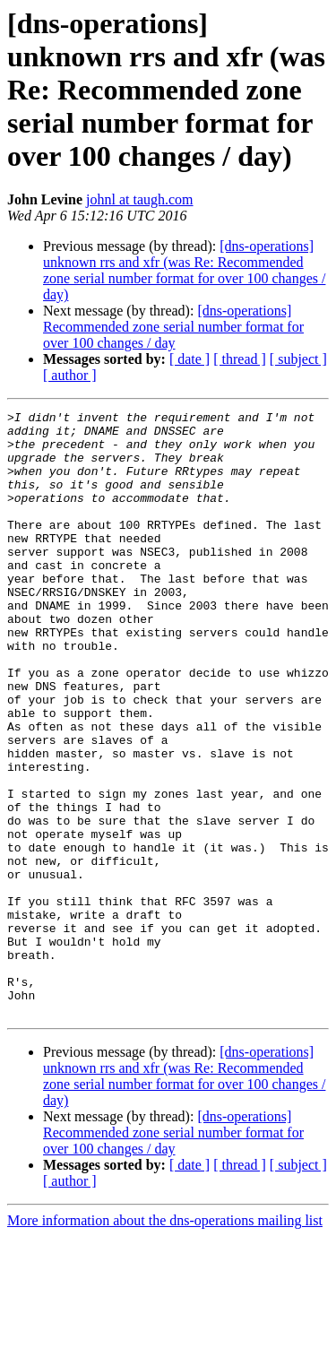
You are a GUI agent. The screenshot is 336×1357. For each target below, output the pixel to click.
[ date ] (189, 359)
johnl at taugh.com (140, 199)
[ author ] (70, 375)
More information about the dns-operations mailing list (165, 1341)
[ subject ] (298, 359)
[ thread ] (239, 359)
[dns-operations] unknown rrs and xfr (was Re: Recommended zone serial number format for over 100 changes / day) (184, 270)
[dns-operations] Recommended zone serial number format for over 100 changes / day (173, 326)
